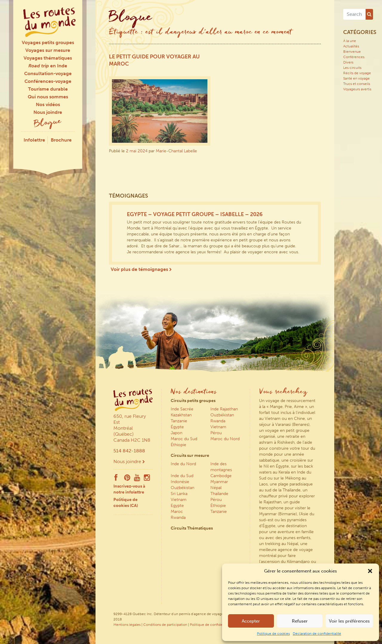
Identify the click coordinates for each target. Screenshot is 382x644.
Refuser (300, 621)
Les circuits (352, 68)
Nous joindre (47, 112)
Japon (176, 432)
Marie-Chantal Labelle (176, 150)
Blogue (47, 123)
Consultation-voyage (48, 73)
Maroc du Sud (184, 438)
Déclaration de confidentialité (317, 633)
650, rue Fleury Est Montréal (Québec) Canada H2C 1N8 (131, 428)
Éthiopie (178, 444)
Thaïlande (219, 493)
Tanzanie (179, 420)
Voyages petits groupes (48, 42)
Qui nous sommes (48, 97)
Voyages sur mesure (47, 50)
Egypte (177, 505)
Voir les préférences (349, 621)
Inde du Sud (182, 475)
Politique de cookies (273, 633)
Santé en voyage (356, 78)
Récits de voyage (357, 73)
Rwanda (217, 420)
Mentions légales (127, 625)
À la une (349, 41)
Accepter (251, 621)
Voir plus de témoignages (141, 269)
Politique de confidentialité (212, 625)
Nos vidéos (48, 104)
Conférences (353, 57)
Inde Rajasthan (224, 409)
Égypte (177, 426)
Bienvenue (352, 51)
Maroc (177, 511)
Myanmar (219, 481)
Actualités (351, 46)
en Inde (47, 66)
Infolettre (34, 140)
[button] (370, 571)
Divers (348, 62)
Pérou (216, 432)
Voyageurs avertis (357, 89)
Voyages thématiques (48, 58)
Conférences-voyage (47, 81)
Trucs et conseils (356, 84)
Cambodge (221, 475)
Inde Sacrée (182, 409)
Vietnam (218, 426)
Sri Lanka (179, 493)
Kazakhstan (181, 415)
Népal (215, 487)
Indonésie (180, 481)
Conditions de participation (165, 625)
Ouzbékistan (222, 415)
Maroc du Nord (225, 438)
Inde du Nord (183, 463)
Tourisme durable (48, 89)
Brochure (61, 140)
